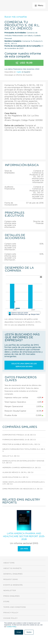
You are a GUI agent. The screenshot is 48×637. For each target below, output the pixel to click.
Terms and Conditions (14, 607)
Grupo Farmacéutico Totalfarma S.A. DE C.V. (23, 450)
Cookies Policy (11, 626)
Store (6, 601)
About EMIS (8, 563)
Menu (39, 6)
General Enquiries (12, 574)
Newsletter (9, 590)
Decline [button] (29, 632)
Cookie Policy (10, 618)
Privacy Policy (10, 613)
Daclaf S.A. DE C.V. (11, 456)
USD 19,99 (24, 63)
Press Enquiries (11, 596)
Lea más (24, 549)
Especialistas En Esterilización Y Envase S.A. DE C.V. (23, 462)
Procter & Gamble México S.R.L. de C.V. (21, 444)
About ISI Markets (12, 568)
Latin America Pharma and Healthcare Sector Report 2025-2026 (24, 536)
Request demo (10, 579)
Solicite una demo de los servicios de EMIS (24, 365)
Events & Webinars (13, 585)
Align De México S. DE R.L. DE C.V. (17, 472)
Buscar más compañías (15, 17)
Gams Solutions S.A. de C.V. (15, 477)
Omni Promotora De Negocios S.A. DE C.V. (22, 489)
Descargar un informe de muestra (18, 75)
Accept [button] (19, 632)
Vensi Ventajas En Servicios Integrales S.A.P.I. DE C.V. (23, 483)
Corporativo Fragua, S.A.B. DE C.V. (19, 435)
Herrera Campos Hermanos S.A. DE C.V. (21, 467)
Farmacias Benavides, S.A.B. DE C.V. (19, 440)
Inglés (19, 72)
